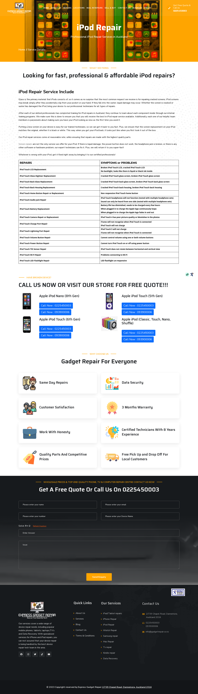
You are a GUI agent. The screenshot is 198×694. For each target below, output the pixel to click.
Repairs (67, 8)
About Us (56, 8)
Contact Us (124, 8)
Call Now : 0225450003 (56, 305)
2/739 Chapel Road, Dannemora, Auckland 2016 (127, 687)
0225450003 (180, 11)
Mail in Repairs (95, 8)
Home (46, 8)
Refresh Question (39, 526)
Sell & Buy (110, 8)
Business (137, 8)
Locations (79, 8)
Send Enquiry (99, 577)
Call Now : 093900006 (55, 312)
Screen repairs (25, 144)
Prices (147, 8)
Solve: (32, 525)
